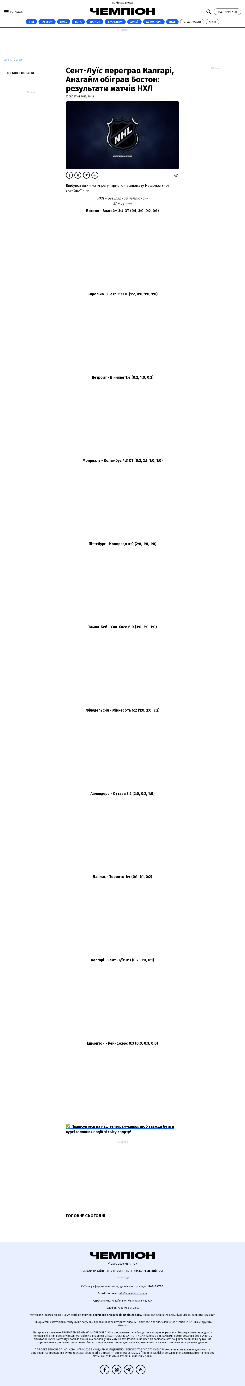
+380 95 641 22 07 (128, 1307)
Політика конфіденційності (145, 1270)
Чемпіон (8, 60)
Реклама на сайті (92, 1270)
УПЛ (31, 21)
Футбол (47, 21)
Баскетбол (115, 21)
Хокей (134, 21)
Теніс (78, 21)
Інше (172, 21)
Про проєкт (115, 1270)
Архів (212, 21)
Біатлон (94, 21)
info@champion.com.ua (133, 1293)
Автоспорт (154, 21)
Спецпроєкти (192, 21)
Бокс (63, 21)
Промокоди (122, 1277)
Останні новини (20, 73)
